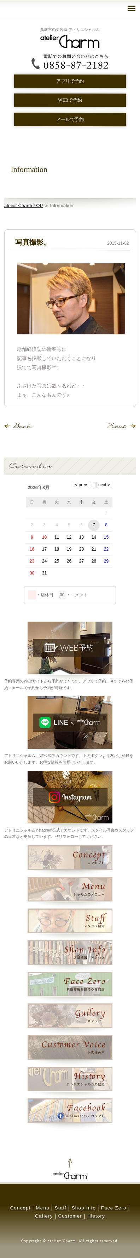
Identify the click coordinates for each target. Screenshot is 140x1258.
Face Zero (114, 1208)
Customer (70, 1216)
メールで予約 (70, 119)
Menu (42, 1208)
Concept (20, 1208)
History (96, 1216)
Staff (60, 1208)
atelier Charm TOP (23, 205)
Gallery (44, 1216)
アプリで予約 (70, 81)
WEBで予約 (70, 100)
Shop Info (84, 1208)
